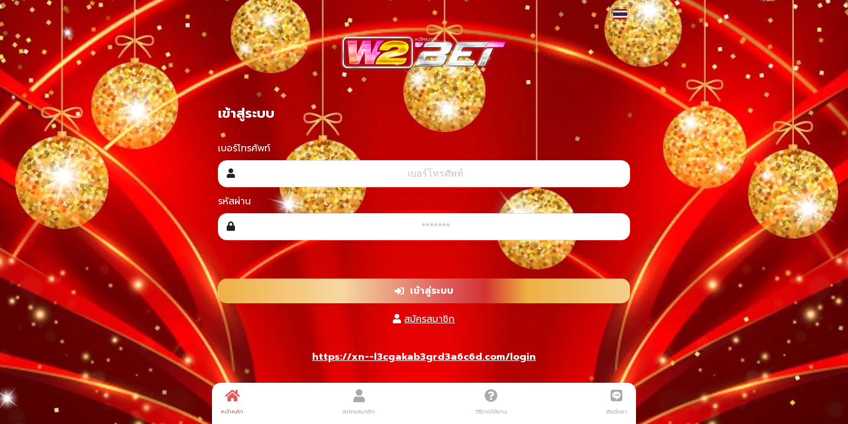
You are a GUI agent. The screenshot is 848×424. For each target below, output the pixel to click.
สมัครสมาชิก (429, 319)
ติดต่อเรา (617, 402)
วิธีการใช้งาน (491, 402)
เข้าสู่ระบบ (424, 291)
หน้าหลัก (232, 402)
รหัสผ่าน (234, 201)
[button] (620, 14)
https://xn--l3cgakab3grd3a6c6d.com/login (424, 357)
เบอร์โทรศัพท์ (244, 148)
